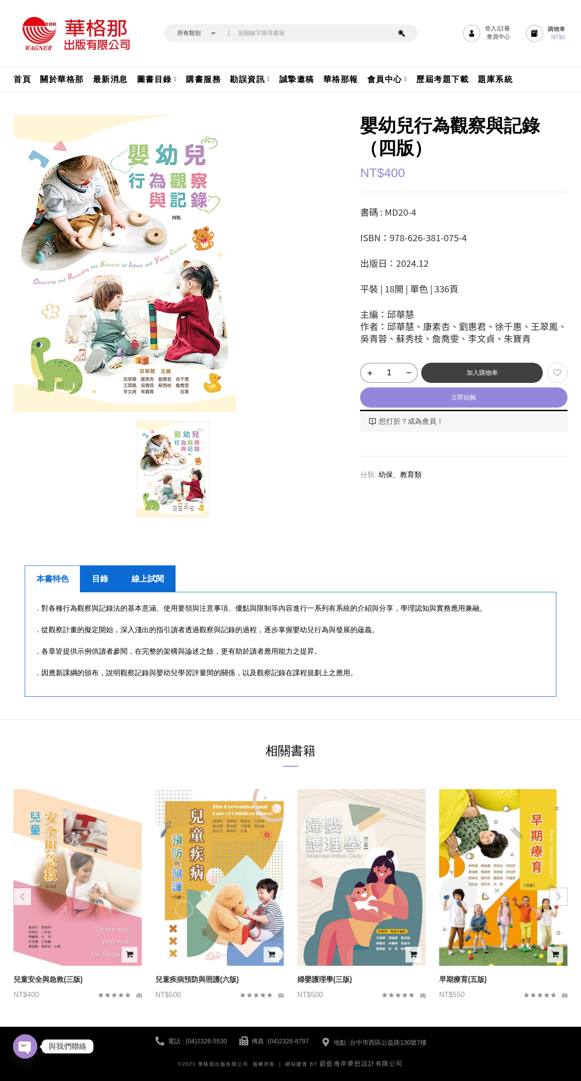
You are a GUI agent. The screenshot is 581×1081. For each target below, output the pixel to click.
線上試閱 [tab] (148, 578)
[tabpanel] (290, 644)
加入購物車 (482, 372)
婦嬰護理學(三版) (324, 979)
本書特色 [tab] (52, 578)
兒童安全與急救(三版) (48, 979)
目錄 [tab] (100, 578)
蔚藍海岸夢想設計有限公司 (361, 1063)
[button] (547, 33)
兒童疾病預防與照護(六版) (197, 979)
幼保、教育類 (400, 474)
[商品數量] (389, 373)
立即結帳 (463, 397)
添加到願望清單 (557, 373)
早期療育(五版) (463, 979)
